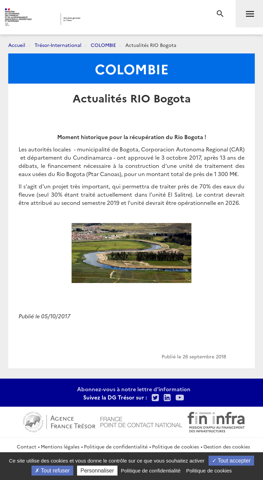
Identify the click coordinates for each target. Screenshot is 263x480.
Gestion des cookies (226, 446)
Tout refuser (52, 470)
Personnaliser (97, 470)
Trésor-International (58, 44)
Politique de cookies (175, 446)
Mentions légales (60, 446)
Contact (26, 446)
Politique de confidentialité (116, 446)
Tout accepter (231, 461)
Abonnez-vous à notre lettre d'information (133, 389)
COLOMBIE (103, 44)
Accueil (16, 44)
